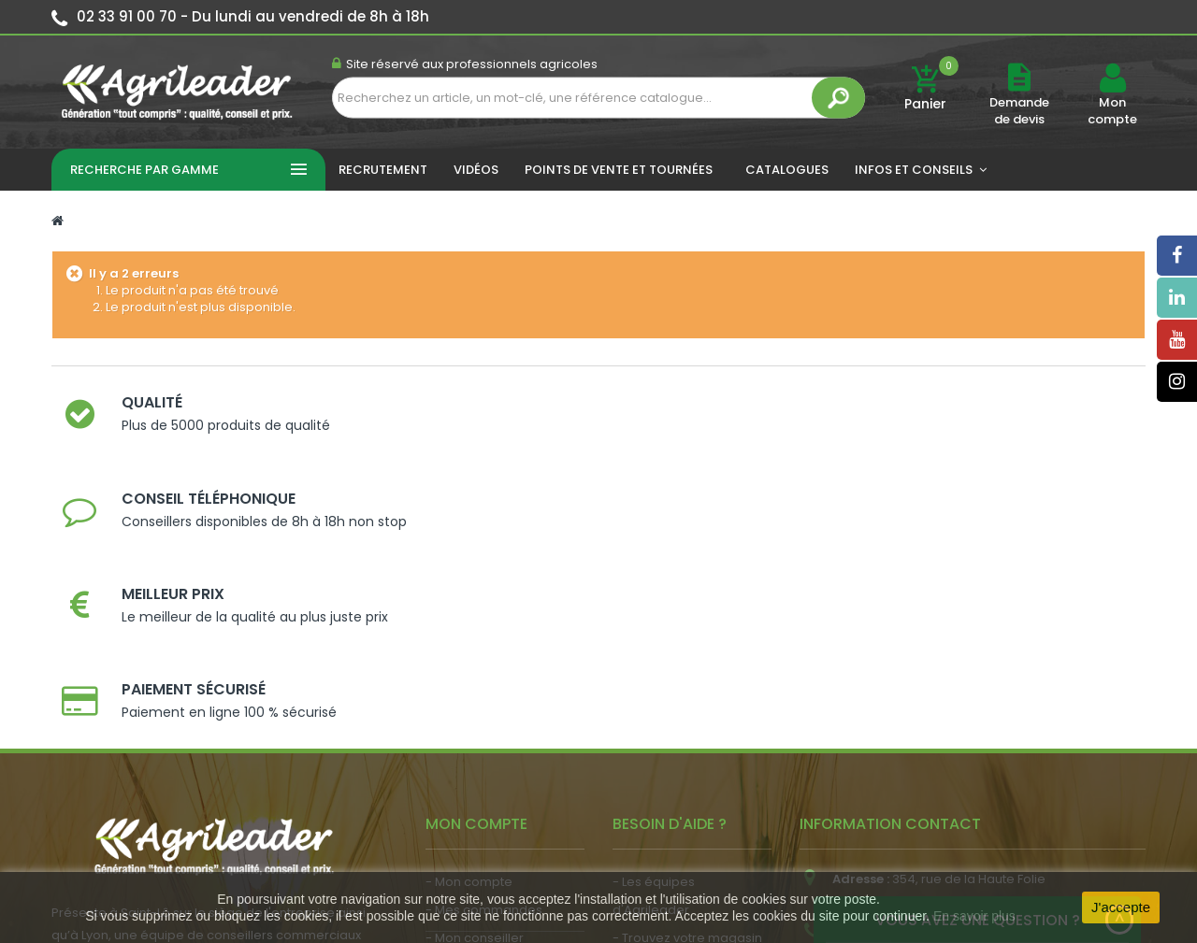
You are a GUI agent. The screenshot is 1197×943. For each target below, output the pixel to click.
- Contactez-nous (667, 761)
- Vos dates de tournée (496, 705)
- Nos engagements (674, 705)
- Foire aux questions (676, 733)
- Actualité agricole (483, 753)
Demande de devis (1019, 110)
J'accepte (1120, 907)
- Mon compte (468, 621)
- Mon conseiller (474, 677)
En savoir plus (974, 915)
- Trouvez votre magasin (687, 677)
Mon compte (1112, 111)
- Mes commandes (483, 649)
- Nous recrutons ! (479, 781)
